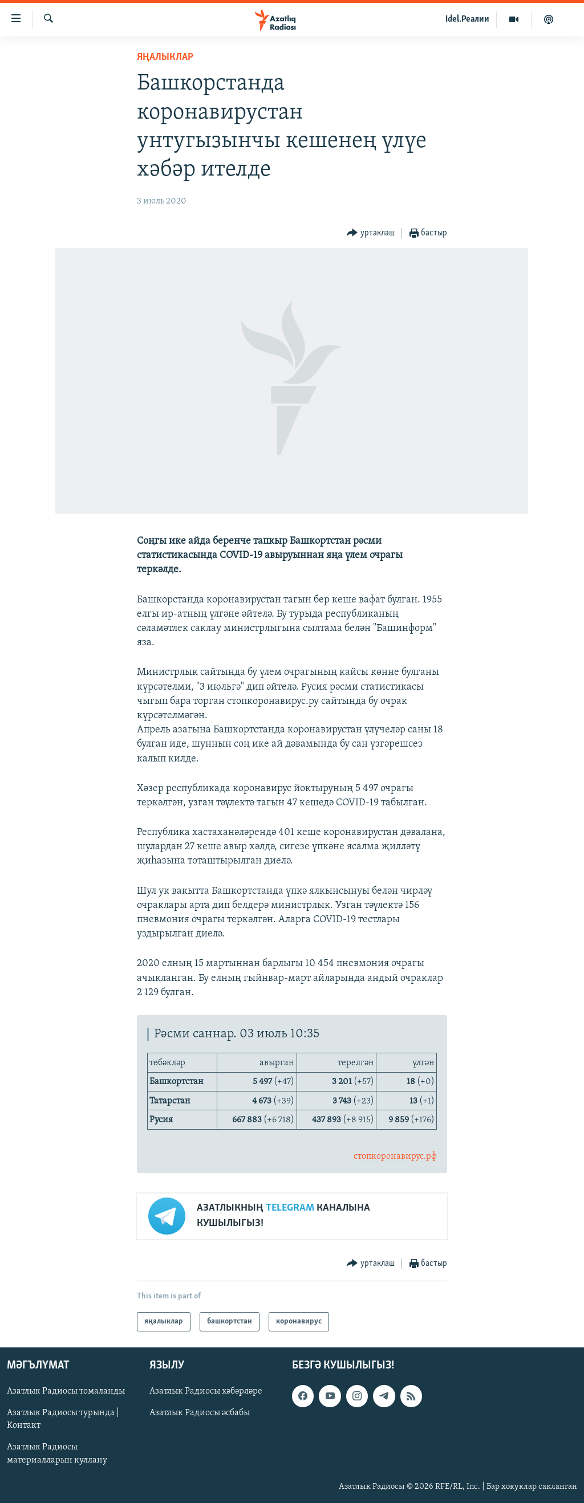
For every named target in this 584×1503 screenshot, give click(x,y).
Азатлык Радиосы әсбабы (199, 1413)
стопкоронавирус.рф (395, 1156)
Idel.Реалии (467, 19)
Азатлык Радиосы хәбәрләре (205, 1391)
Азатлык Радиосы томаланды (66, 1391)
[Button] (371, 233)
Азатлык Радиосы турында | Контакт (63, 1419)
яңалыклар (165, 57)
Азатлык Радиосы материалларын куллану (57, 1453)
